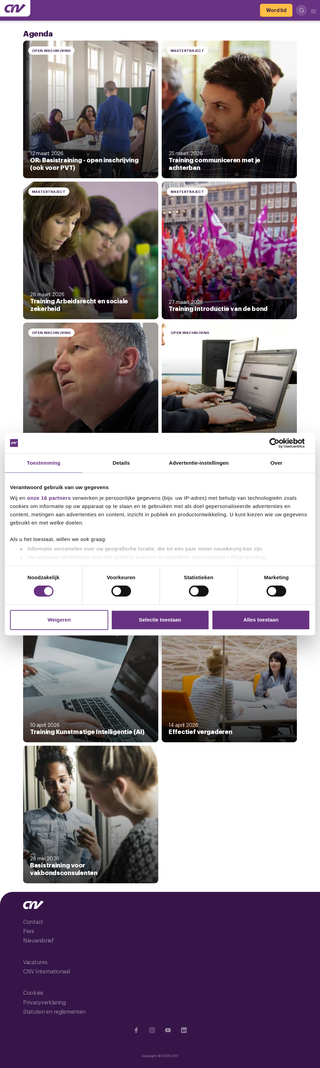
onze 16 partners (49, 498)
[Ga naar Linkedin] (184, 1030)
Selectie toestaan (160, 620)
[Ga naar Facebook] (136, 1030)
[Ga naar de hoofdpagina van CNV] (15, 8)
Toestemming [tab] (44, 463)
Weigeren (59, 620)
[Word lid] (276, 10)
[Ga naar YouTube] (168, 1030)
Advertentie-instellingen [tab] (199, 463)
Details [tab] (121, 463)
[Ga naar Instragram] (152, 1030)
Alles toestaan (261, 620)
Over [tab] (276, 463)
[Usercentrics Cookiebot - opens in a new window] (280, 443)
